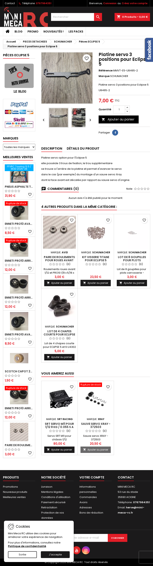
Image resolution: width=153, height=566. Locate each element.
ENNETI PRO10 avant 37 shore (19, 223)
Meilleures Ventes (18, 157)
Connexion (110, 3)
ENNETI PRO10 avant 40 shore (19, 334)
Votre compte (91, 477)
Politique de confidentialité (27, 546)
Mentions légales (52, 492)
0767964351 (43, 3)
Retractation (49, 507)
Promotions (10, 487)
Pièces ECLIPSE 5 (16, 55)
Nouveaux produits (15, 492)
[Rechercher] (76, 17)
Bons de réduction (91, 513)
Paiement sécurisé (53, 502)
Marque (104, 76)
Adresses (85, 507)
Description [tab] (51, 148)
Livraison (46, 487)
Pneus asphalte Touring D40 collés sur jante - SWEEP (19, 186)
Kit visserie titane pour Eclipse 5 (95, 258)
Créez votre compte (134, 3)
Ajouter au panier (118, 119)
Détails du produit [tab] (83, 148)
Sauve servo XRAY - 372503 (95, 425)
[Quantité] (119, 109)
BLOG (19, 32)
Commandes (88, 497)
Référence (106, 70)
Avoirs (83, 502)
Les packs (76, 32)
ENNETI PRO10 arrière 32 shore (19, 408)
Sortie (22, 554)
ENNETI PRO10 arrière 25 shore (19, 297)
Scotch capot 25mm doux (19, 371)
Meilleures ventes (14, 497)
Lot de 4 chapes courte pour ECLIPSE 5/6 (59, 334)
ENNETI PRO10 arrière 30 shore (19, 260)
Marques (10, 138)
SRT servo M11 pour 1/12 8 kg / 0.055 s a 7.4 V (59, 427)
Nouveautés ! (53, 32)
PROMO (32, 32)
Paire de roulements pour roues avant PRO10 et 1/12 (19, 445)
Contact (10, 3)
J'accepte (55, 554)
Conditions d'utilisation (55, 497)
